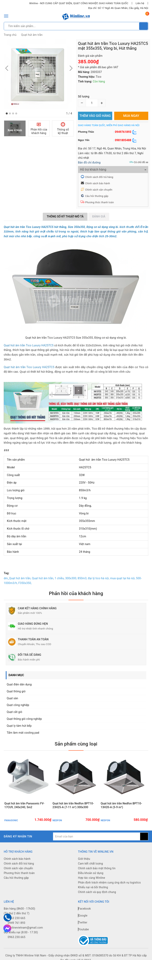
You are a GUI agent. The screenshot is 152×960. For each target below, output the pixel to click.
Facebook (84, 908)
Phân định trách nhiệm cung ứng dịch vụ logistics (109, 882)
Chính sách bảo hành (97, 183)
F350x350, (25, 583)
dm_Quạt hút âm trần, (17, 578)
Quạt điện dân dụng (19, 684)
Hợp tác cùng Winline (91, 877)
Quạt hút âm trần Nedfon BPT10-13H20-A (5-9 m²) (121, 805)
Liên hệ (140, 3)
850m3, (82, 578)
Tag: (6, 573)
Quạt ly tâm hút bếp (19, 725)
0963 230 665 (16, 918)
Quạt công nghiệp (18, 705)
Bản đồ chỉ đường (89, 162)
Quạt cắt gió (14, 711)
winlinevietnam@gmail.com (25, 927)
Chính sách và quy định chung (97, 892)
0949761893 (123, 131)
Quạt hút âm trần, (43, 578)
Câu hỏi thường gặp (96, 196)
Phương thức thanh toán (99, 202)
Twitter (82, 922)
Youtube (83, 929)
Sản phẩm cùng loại (76, 744)
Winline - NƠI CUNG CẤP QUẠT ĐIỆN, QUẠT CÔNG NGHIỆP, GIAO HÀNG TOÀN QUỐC (78, 3)
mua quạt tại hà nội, (122, 578)
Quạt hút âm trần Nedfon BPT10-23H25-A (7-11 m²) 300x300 (73, 805)
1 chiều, (60, 578)
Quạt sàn (12, 698)
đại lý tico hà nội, (98, 578)
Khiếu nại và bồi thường (93, 887)
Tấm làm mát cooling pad (23, 732)
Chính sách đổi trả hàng (99, 177)
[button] (7, 113)
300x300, (71, 578)
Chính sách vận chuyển (98, 189)
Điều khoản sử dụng (90, 873)
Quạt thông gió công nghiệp (24, 718)
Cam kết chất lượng (90, 863)
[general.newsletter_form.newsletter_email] (96, 836)
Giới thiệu (84, 858)
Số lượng (83, 96)
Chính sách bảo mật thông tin (97, 868)
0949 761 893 (16, 922)
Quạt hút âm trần (32, 34)
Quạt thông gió (16, 691)
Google (82, 915)
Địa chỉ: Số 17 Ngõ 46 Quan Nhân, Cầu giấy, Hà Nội (118, 8)
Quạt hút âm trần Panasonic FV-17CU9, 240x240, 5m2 (24, 805)
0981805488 (123, 140)
